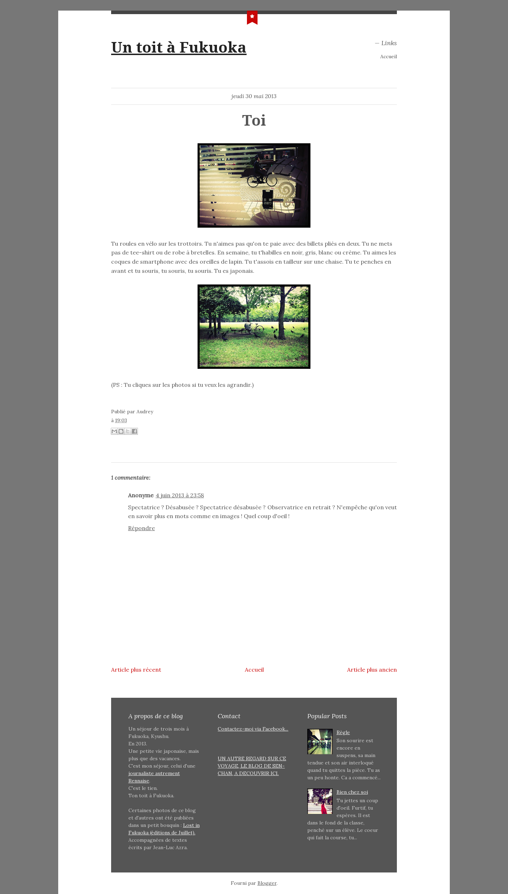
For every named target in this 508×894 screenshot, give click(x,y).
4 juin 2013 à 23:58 (180, 495)
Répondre (141, 528)
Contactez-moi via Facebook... (253, 729)
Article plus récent (136, 669)
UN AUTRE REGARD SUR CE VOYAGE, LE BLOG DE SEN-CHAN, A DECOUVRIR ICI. (252, 765)
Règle (343, 732)
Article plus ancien (372, 669)
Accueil (388, 56)
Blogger (267, 883)
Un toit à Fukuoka (179, 47)
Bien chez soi (352, 792)
